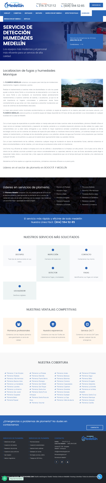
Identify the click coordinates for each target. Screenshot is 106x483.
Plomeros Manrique (87, 397)
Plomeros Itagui (61, 190)
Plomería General (34, 442)
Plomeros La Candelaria (90, 197)
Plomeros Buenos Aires (90, 194)
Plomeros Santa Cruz (88, 395)
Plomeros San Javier (13, 392)
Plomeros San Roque (38, 387)
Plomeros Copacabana (63, 384)
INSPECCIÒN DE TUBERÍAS (53, 13)
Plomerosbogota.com (61, 454)
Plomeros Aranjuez (87, 400)
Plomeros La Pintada (38, 373)
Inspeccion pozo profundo (11, 451)
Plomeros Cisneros (62, 381)
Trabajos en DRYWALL (36, 458)
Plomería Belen (11, 397)
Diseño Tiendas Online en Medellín (58, 477)
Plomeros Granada (62, 392)
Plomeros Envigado (62, 197)
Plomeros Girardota (62, 389)
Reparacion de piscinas (10, 448)
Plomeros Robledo (88, 187)
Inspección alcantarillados (37, 445)
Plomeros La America (89, 204)
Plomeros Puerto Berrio (38, 378)
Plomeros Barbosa (62, 376)
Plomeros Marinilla (37, 376)
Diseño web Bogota (41, 477)
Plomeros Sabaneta (63, 201)
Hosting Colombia (76, 477)
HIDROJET (7, 13)
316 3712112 (47, 6)
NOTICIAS (27, 19)
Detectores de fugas (9, 442)
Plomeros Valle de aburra (64, 400)
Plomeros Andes (61, 373)
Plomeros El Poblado (63, 187)
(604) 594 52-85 (74, 6)
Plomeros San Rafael (38, 384)
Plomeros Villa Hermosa (90, 190)
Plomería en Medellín (60, 457)
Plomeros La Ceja (62, 397)
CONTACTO (95, 423)
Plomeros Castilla (87, 403)
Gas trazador (7, 455)
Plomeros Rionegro (37, 381)
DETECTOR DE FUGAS (71, 13)
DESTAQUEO (28, 13)
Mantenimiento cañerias (36, 448)
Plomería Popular (11, 400)
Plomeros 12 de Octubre (14, 373)
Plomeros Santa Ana (38, 389)
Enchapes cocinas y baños (37, 455)
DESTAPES (39, 13)
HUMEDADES (85, 13)
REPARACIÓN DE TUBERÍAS (12, 19)
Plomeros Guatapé (62, 395)
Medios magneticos (9, 458)
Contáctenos (74, 44)
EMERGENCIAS (96, 5)
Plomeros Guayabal (12, 395)
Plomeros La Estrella (63, 204)
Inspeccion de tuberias (10, 445)
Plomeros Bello (61, 194)
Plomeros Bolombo (62, 378)
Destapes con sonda (35, 451)
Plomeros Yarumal (37, 403)
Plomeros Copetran (62, 387)
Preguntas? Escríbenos (16, 479)
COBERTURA (17, 13)
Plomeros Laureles (88, 201)
